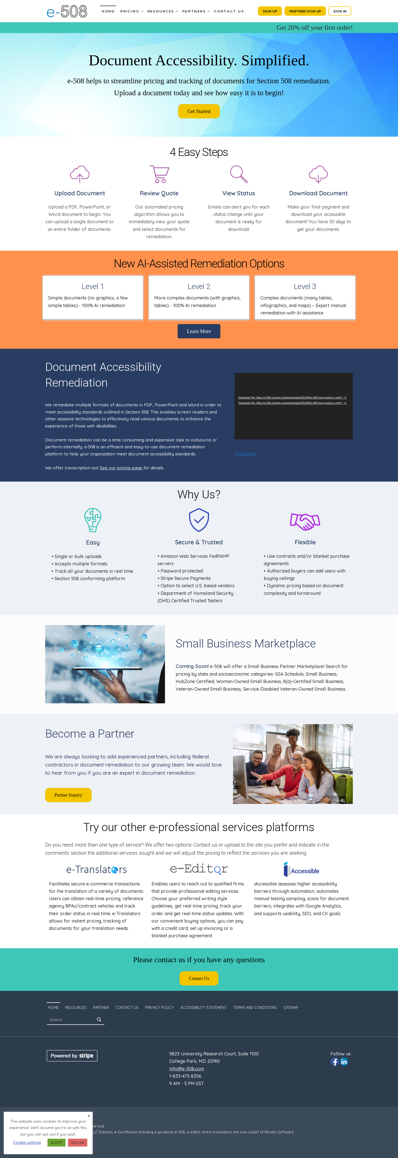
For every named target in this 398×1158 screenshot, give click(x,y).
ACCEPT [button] (56, 1142)
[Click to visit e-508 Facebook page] (334, 1061)
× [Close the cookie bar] (89, 1116)
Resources (160, 11)
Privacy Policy (159, 1007)
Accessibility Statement (203, 1007)
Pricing (129, 11)
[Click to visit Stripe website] (72, 1055)
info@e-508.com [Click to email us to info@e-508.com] (186, 1069)
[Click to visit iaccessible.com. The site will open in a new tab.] (301, 869)
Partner (101, 1007)
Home (108, 11)
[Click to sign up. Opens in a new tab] (199, 111)
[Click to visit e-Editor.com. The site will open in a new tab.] (199, 869)
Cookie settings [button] (27, 1142)
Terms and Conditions (255, 1007)
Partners (194, 11)
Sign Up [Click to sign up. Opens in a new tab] (270, 11)
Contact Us (229, 11)
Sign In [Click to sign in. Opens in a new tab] (339, 11)
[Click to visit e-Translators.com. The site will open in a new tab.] (96, 869)
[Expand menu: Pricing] (142, 11)
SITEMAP (291, 1007)
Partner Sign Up (305, 11)
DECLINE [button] (77, 1142)
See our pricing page (121, 467)
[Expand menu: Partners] (208, 11)
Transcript (245, 454)
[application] (294, 406)
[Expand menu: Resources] (177, 11)
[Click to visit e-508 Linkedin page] (344, 1061)
